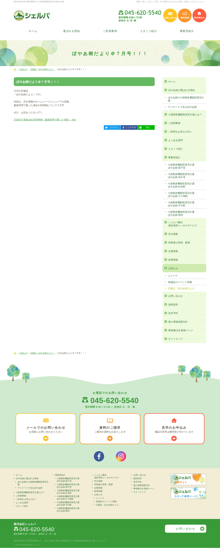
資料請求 (173, 304)
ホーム (171, 81)
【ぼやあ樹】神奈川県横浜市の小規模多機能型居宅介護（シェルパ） (75, 541)
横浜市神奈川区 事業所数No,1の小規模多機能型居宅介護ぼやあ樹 (39, 2)
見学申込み (199, 15)
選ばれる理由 (71, 31)
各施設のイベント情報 (180, 282)
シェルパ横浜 (186, 224)
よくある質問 (175, 140)
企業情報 (173, 251)
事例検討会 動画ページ (180, 330)
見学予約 (173, 313)
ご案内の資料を (110, 429)
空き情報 (173, 234)
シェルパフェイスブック (99, 456)
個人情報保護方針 (178, 321)
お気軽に (46, 429)
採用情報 (173, 259)
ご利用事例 (174, 123)
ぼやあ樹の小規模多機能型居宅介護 (186, 99)
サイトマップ (175, 339)
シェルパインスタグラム (121, 456)
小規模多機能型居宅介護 (186, 166)
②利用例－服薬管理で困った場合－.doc (54, 119)
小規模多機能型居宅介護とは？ (185, 114)
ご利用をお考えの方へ (180, 131)
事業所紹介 (174, 157)
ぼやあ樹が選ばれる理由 (181, 90)
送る (144, 127)
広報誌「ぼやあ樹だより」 (182, 288)
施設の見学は (174, 429)
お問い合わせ (175, 296)
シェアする (128, 127)
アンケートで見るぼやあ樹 (182, 107)
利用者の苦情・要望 (179, 242)
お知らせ (173, 268)
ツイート (111, 127)
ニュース (173, 275)
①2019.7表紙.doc (23, 119)
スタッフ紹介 (175, 148)
